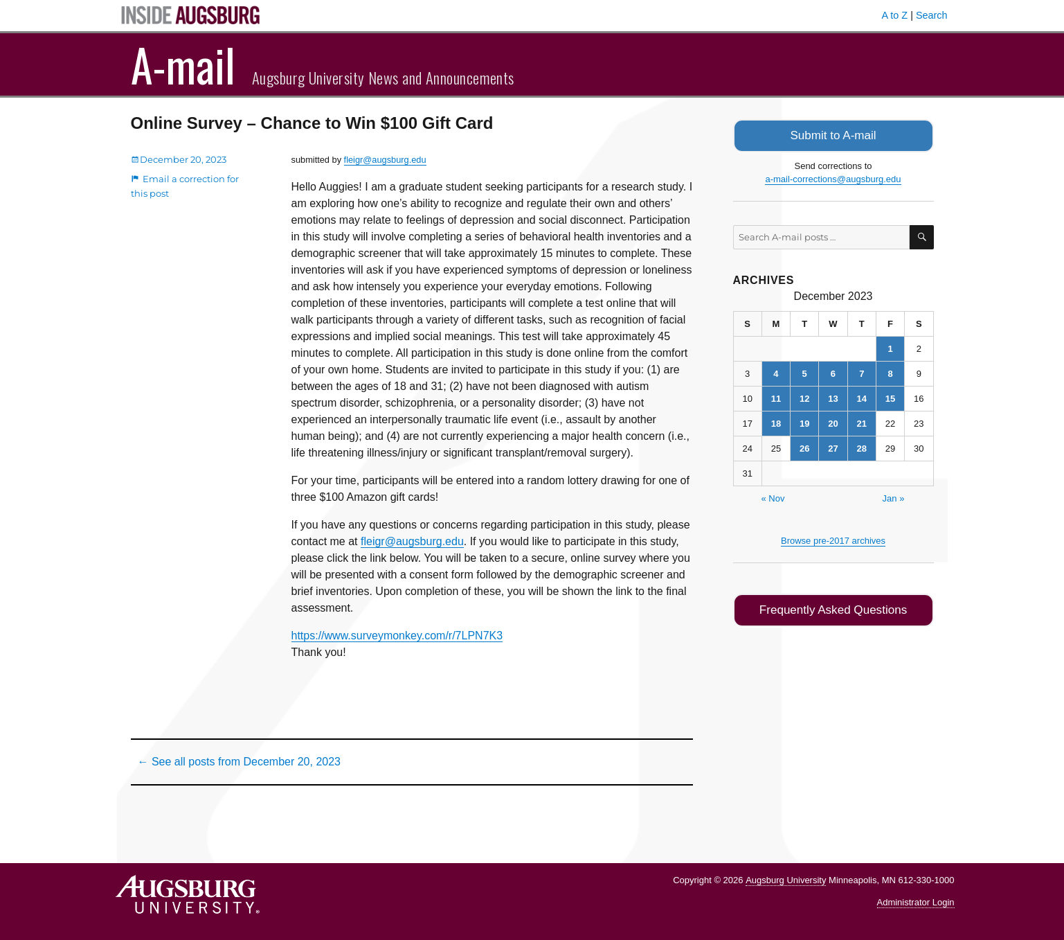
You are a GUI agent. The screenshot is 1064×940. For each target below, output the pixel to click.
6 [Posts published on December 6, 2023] (833, 372)
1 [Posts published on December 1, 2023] (889, 347)
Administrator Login (916, 902)
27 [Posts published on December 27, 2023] (833, 447)
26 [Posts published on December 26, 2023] (804, 447)
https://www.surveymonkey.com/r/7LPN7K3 (397, 635)
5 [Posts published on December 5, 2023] (804, 372)
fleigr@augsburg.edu (385, 159)
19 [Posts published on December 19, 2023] (804, 422)
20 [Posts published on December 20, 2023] (833, 422)
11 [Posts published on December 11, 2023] (776, 397)
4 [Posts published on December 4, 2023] (775, 372)
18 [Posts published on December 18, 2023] (776, 422)
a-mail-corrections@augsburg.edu (833, 177)
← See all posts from (239, 762)
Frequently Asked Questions (833, 608)
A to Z (895, 15)
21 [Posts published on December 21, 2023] (862, 422)
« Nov (773, 497)
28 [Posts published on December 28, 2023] (862, 447)
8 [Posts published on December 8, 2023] (889, 372)
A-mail (183, 64)
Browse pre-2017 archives (833, 539)
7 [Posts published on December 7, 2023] (861, 372)
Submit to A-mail (833, 135)
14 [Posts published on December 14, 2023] (862, 397)
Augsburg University (786, 880)
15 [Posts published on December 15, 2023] (890, 397)
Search (932, 15)
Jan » (894, 497)
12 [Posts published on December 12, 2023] (804, 397)
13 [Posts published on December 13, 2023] (833, 397)
